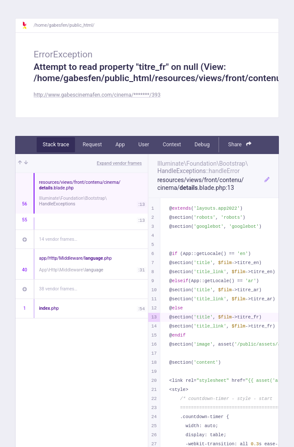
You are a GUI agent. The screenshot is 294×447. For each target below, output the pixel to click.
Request (92, 145)
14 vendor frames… (58, 239)
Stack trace (56, 145)
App (120, 145)
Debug (202, 145)
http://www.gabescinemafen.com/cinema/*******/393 (97, 95)
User (143, 145)
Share (239, 144)
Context (172, 145)
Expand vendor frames (119, 163)
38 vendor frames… (58, 289)
